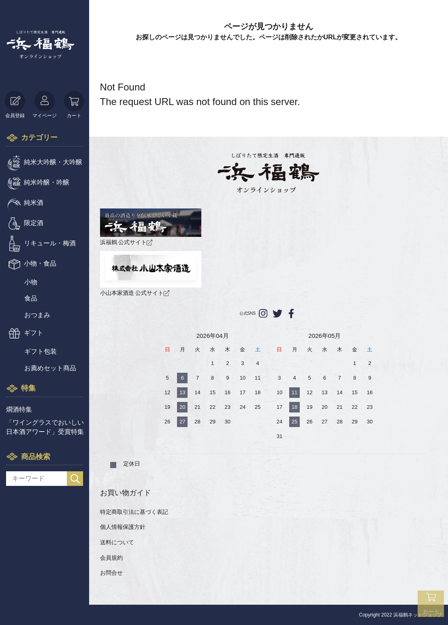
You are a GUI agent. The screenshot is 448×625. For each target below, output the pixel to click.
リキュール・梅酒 (50, 243)
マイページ (44, 104)
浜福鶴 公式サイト (150, 226)
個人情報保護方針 (122, 527)
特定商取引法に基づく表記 (134, 512)
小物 (30, 282)
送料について (117, 542)
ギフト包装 (40, 351)
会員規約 (111, 557)
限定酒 (33, 222)
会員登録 (15, 104)
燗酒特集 (19, 409)
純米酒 (33, 202)
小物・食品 (40, 263)
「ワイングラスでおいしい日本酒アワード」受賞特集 (45, 427)
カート (74, 104)
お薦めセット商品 (50, 368)
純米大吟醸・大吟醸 (53, 162)
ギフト (33, 332)
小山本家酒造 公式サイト (150, 273)
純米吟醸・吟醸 (46, 182)
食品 (30, 298)
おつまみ (37, 314)
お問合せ (111, 572)
